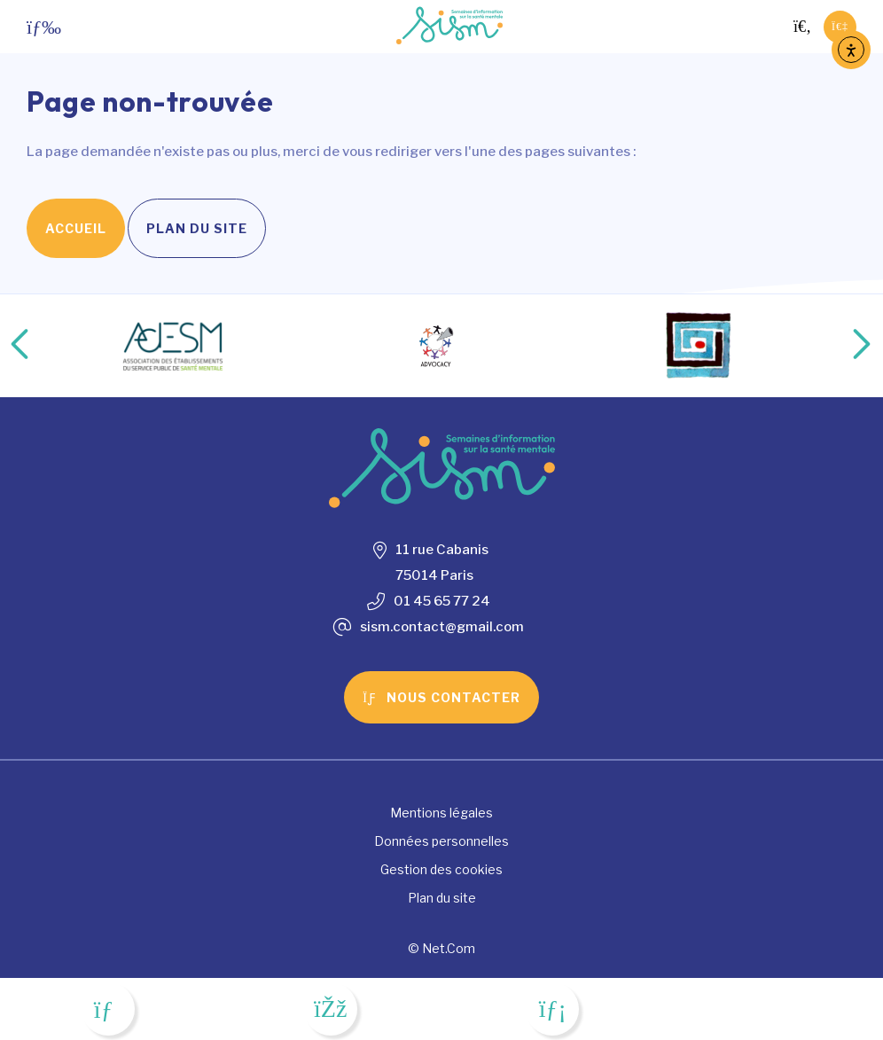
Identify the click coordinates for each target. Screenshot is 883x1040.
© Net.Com (441, 948)
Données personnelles (441, 840)
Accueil (75, 228)
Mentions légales (441, 812)
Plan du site (196, 228)
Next (843, 346)
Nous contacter (441, 697)
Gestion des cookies (441, 869)
